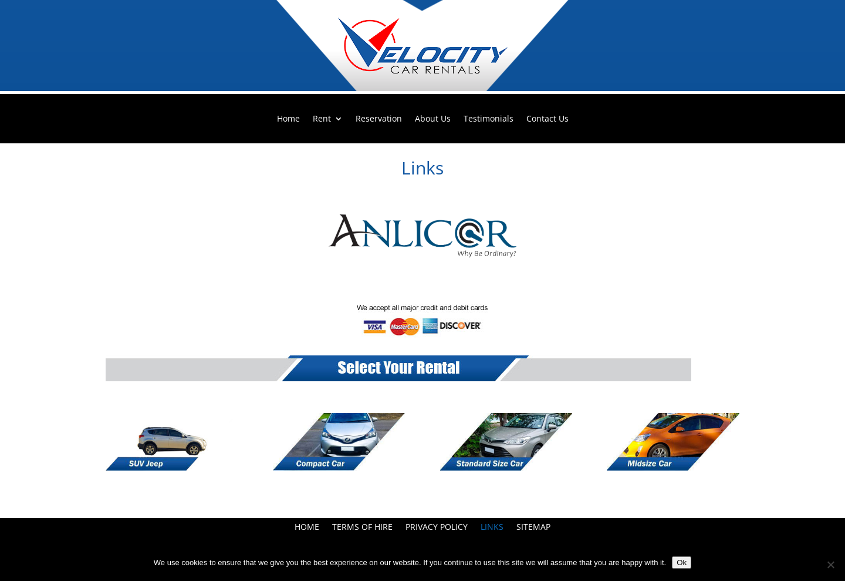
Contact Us (547, 119)
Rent (322, 119)
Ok (682, 562)
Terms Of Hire (362, 527)
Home (288, 119)
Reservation (379, 119)
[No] (830, 564)
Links (492, 527)
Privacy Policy (436, 527)
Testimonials (488, 119)
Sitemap (533, 527)
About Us (433, 119)
